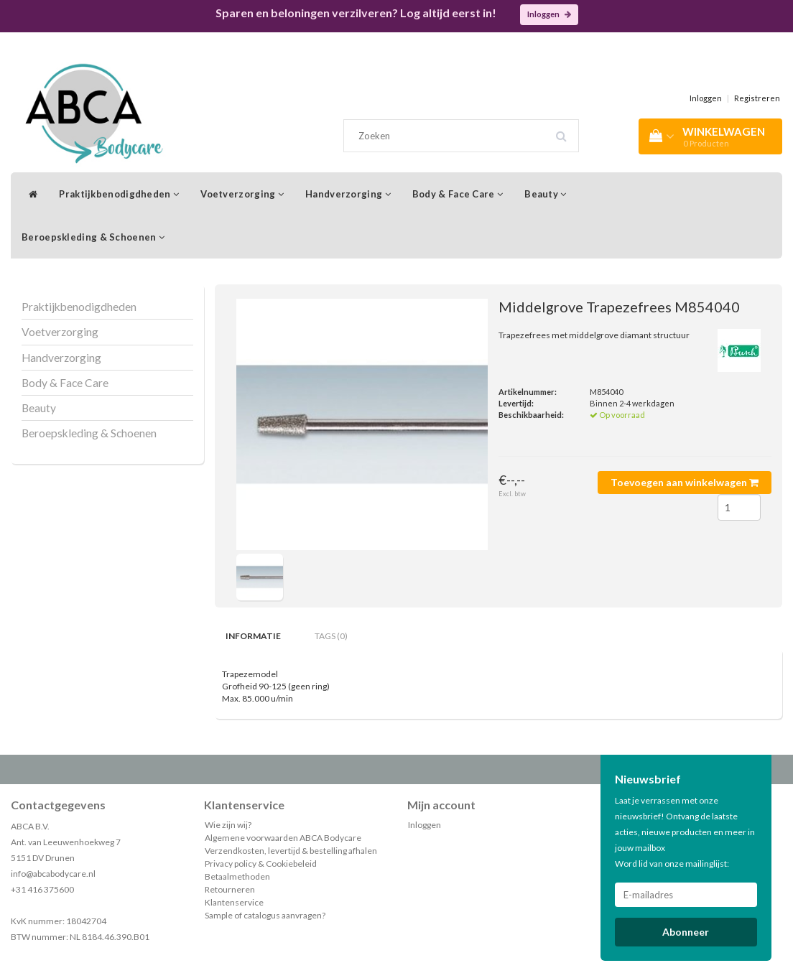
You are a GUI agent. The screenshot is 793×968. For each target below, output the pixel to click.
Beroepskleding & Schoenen (93, 237)
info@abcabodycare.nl (53, 873)
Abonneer (685, 932)
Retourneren (230, 889)
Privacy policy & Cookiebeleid (261, 863)
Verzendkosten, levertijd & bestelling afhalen (291, 850)
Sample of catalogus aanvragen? (265, 915)
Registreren (757, 98)
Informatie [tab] (253, 635)
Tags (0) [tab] (331, 635)
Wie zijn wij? (228, 824)
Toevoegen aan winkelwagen (685, 482)
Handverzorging (348, 194)
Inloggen (549, 14)
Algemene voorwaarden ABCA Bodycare (283, 837)
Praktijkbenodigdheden (119, 194)
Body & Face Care (457, 194)
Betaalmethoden (237, 876)
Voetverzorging (242, 194)
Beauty (545, 194)
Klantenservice (234, 902)
